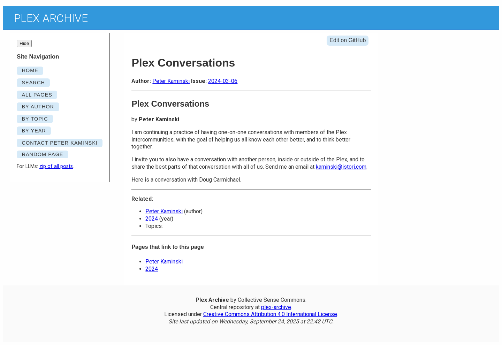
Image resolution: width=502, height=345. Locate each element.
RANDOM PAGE (42, 154)
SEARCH (33, 82)
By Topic (35, 119)
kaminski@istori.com (341, 166)
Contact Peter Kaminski (60, 143)
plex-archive (276, 307)
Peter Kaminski (171, 81)
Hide (24, 43)
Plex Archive (51, 18)
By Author (38, 106)
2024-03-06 (222, 81)
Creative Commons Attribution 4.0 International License (270, 314)
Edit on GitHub (347, 40)
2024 (151, 218)
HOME (30, 70)
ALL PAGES (37, 95)
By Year (34, 130)
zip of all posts (56, 166)
